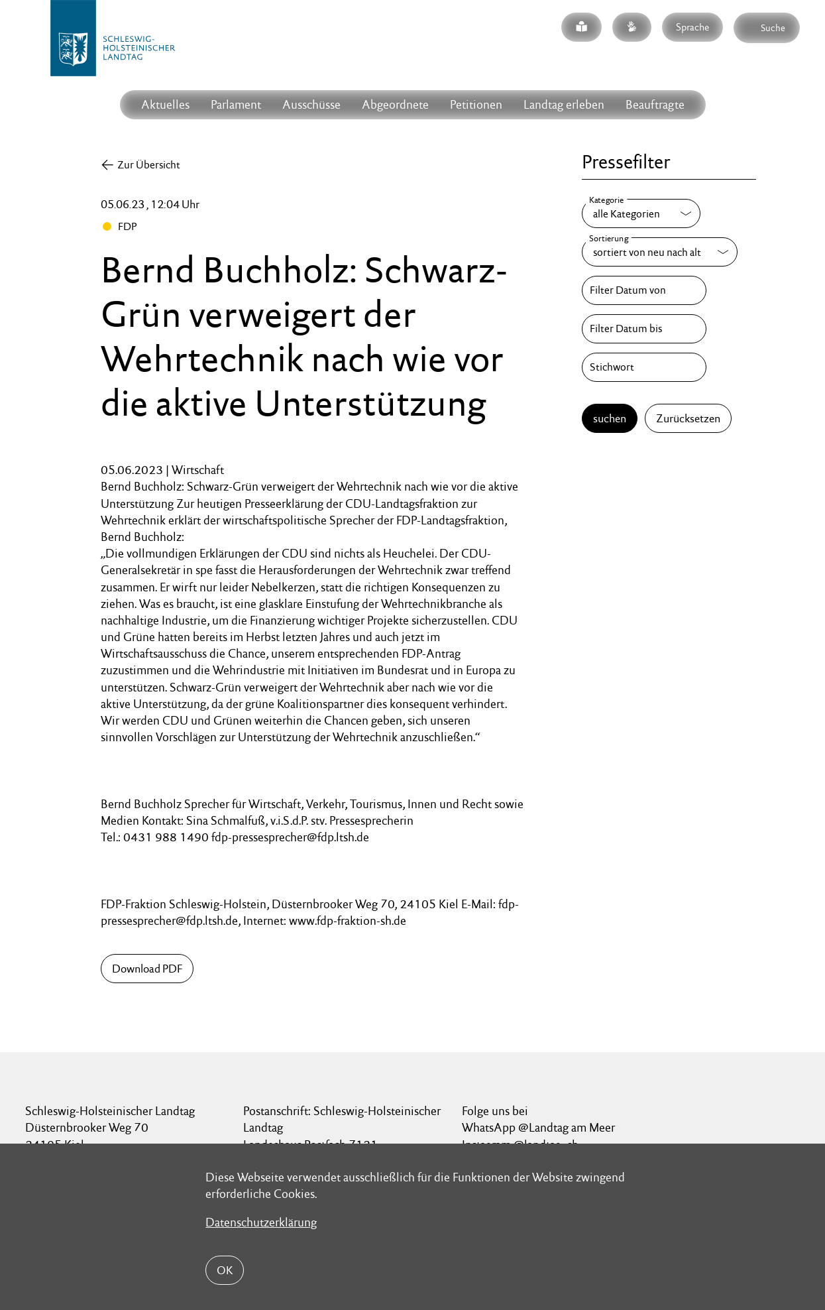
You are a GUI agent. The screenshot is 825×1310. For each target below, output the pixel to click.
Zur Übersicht (148, 164)
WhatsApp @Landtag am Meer (538, 1127)
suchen (609, 418)
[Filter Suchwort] (644, 367)
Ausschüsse (311, 104)
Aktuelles (165, 104)
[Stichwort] (644, 367)
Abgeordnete (395, 104)
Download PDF (147, 968)
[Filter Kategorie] (641, 213)
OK (225, 1270)
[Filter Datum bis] (644, 328)
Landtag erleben (563, 104)
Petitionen (476, 104)
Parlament (236, 104)
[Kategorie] (641, 213)
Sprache (692, 27)
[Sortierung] (660, 252)
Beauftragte (655, 104)
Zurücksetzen (688, 418)
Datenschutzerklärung (261, 1222)
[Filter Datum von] (644, 290)
